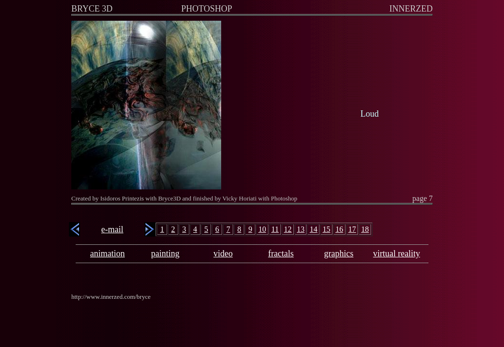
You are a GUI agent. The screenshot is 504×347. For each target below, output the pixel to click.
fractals (281, 253)
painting (165, 253)
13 (301, 229)
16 (339, 229)
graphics (339, 253)
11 (275, 229)
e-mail (112, 229)
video (223, 253)
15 (326, 229)
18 (365, 229)
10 (262, 229)
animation (107, 253)
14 (314, 229)
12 (288, 229)
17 (352, 229)
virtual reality (396, 253)
